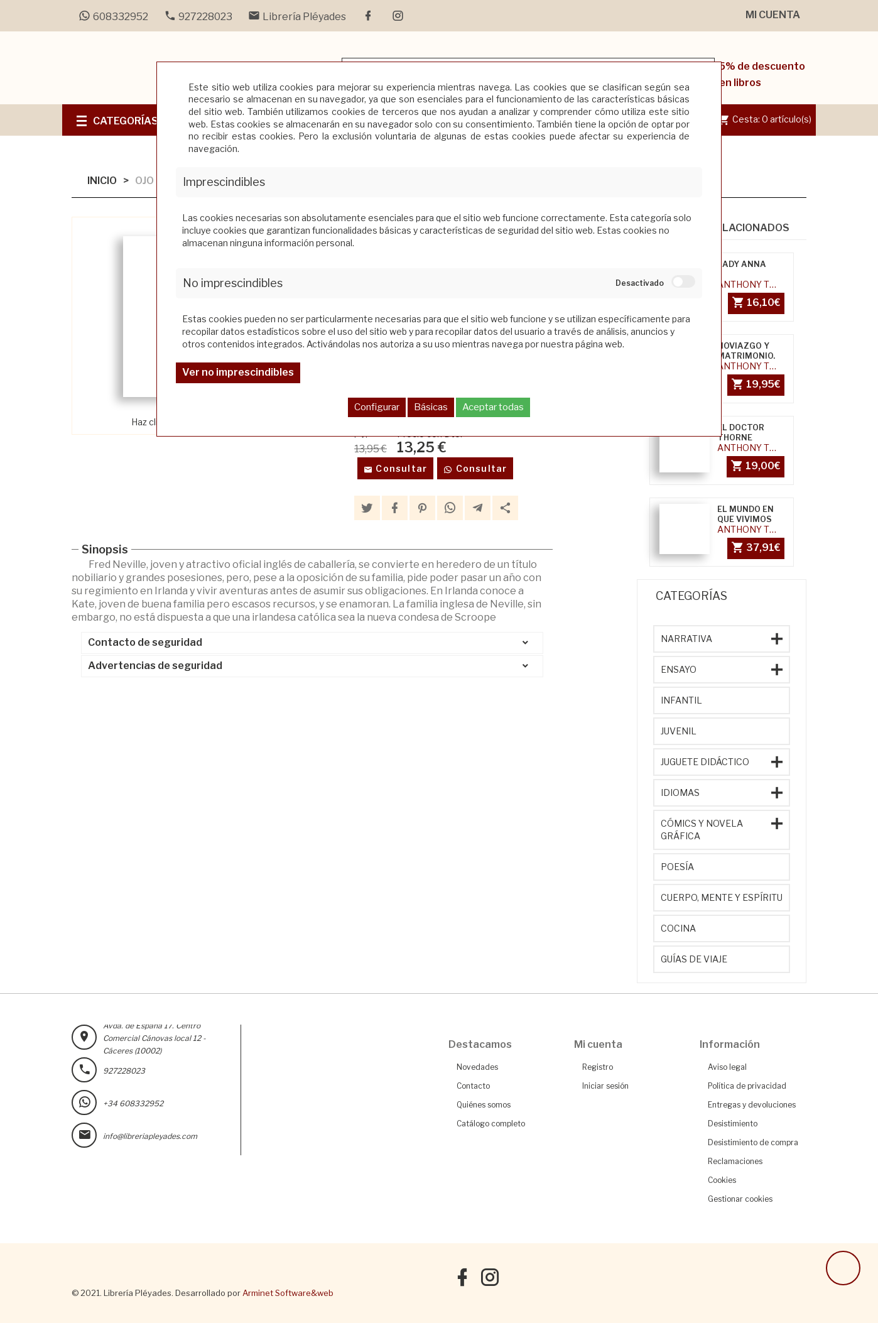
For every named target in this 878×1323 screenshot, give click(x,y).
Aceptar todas (493, 407)
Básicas (431, 407)
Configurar (376, 407)
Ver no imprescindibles (238, 372)
